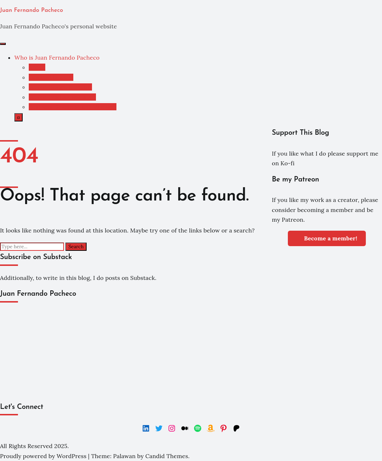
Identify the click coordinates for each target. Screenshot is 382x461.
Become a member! (326, 238)
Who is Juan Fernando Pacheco (57, 57)
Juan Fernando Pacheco (31, 10)
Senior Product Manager (62, 97)
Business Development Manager (72, 106)
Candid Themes (166, 456)
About (37, 67)
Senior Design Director (60, 87)
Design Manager (51, 77)
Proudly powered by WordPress (44, 456)
